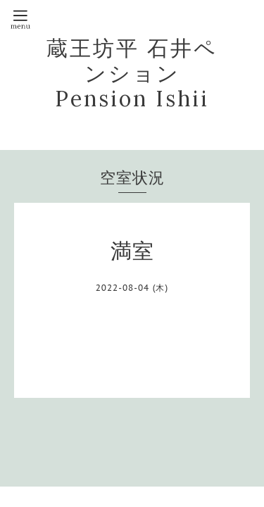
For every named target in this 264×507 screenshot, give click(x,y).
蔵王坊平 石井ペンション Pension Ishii (132, 73)
